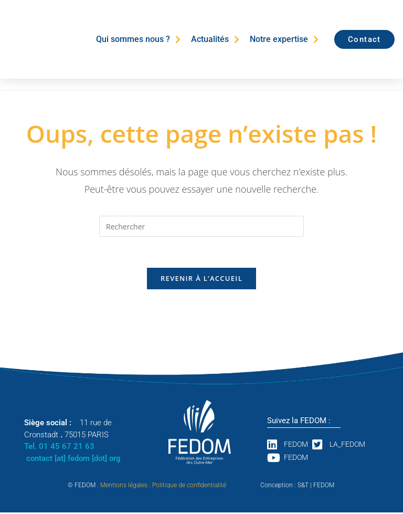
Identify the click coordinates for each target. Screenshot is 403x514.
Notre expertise (284, 39)
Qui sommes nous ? (138, 39)
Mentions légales (123, 486)
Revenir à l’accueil (201, 279)
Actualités (215, 39)
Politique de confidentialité (189, 486)
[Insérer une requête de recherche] (201, 226)
